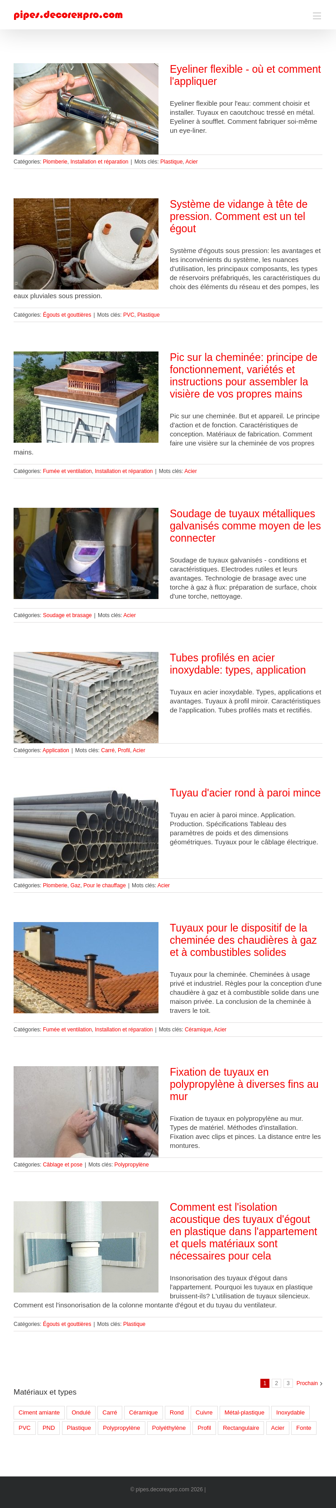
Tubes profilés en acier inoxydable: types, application (238, 664)
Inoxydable (290, 1412)
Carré (108, 750)
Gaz (75, 885)
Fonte (303, 1427)
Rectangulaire (241, 1427)
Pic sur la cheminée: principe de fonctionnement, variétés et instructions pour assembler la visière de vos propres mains (243, 375)
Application (56, 750)
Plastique (171, 162)
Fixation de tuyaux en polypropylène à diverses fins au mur (244, 1084)
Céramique (198, 1029)
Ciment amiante (39, 1412)
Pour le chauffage (104, 885)
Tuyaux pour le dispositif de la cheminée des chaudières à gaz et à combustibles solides (243, 940)
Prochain (307, 1383)
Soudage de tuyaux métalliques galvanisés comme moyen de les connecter (245, 526)
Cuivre (204, 1412)
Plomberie (55, 162)
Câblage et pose (62, 1164)
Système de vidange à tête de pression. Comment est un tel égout (238, 216)
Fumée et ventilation (67, 471)
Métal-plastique (244, 1412)
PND (49, 1427)
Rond (177, 1412)
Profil (124, 750)
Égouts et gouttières (67, 315)
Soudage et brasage (67, 615)
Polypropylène (132, 1164)
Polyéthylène (169, 1427)
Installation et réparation (99, 162)
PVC (128, 315)
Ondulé (81, 1412)
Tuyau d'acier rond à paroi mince (245, 793)
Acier (191, 162)
